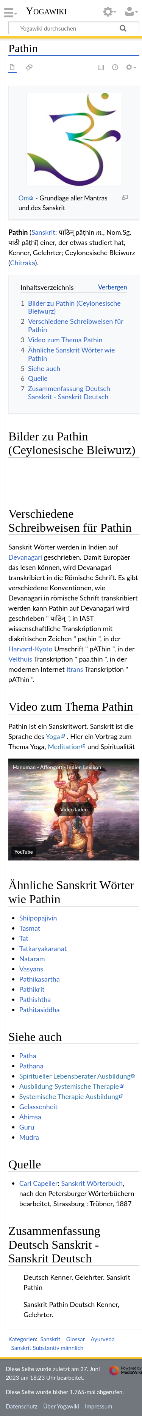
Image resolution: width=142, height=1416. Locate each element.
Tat (23, 938)
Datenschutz (21, 1406)
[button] (73, 809)
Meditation (64, 746)
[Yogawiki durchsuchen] (74, 28)
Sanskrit (43, 232)
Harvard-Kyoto (30, 649)
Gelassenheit (38, 1106)
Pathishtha (35, 999)
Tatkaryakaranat (43, 948)
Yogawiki (46, 11)
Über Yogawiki (61, 1406)
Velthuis (20, 659)
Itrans (74, 669)
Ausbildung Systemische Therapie (69, 1086)
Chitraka (22, 263)
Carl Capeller (38, 1183)
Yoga (53, 736)
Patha (27, 1055)
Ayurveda (102, 1339)
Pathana (31, 1066)
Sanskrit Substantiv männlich (47, 1347)
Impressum (98, 1406)
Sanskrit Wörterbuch (92, 1183)
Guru (26, 1127)
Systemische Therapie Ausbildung (69, 1096)
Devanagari (25, 557)
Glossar (75, 1339)
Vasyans (31, 969)
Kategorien (22, 1339)
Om (24, 198)
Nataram (32, 958)
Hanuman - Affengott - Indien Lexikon (57, 767)
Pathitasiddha (39, 1009)
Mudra (29, 1137)
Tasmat (29, 928)
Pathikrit (32, 989)
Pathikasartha (39, 979)
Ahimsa (30, 1117)
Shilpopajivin (38, 918)
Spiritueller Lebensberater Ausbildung (75, 1076)
